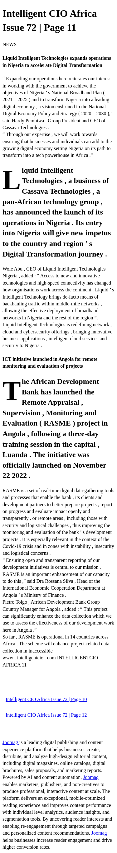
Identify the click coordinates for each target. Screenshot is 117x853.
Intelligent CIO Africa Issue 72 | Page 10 (46, 699)
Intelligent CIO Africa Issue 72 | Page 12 (46, 715)
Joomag (10, 742)
